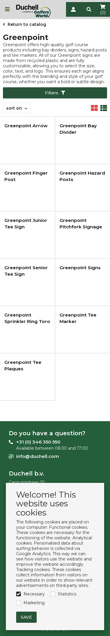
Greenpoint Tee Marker (78, 318)
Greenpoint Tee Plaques (22, 365)
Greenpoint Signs (80, 267)
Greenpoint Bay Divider (78, 129)
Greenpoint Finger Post (26, 176)
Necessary (34, 594)
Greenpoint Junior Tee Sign (25, 223)
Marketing (34, 602)
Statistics (67, 594)
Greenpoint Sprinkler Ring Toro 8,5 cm (27, 321)
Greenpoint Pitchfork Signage (81, 223)
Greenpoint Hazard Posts (82, 176)
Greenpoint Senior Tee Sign (26, 271)
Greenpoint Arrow (26, 125)
